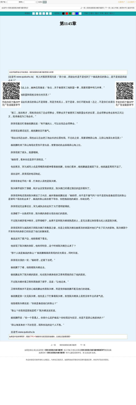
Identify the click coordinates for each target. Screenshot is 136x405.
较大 (106, 13)
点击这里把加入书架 (53, 350)
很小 (92, 13)
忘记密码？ (132, 2)
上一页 (82, 8)
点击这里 (88, 353)
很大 (111, 13)
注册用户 (121, 2)
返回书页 (131, 8)
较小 (97, 13)
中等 (101, 13)
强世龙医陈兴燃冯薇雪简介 (18, 8)
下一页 (107, 8)
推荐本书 (123, 8)
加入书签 (115, 8)
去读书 (4, 8)
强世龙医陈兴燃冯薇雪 (95, 8)
